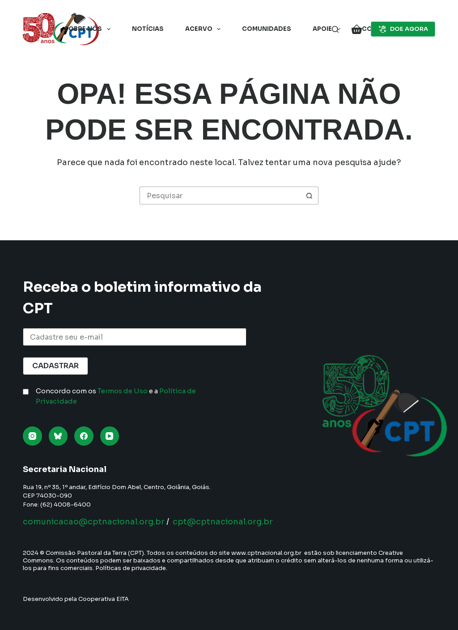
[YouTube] (109, 436)
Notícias (148, 29)
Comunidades (266, 29)
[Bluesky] (58, 436)
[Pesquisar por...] (220, 195)
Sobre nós (89, 29)
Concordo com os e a (116, 396)
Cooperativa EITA (103, 599)
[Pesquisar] (335, 29)
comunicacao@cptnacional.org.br (94, 522)
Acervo (205, 29)
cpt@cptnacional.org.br (223, 522)
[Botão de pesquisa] (309, 195)
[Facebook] (83, 436)
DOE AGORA (403, 29)
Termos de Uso (123, 391)
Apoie (328, 29)
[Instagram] (32, 436)
